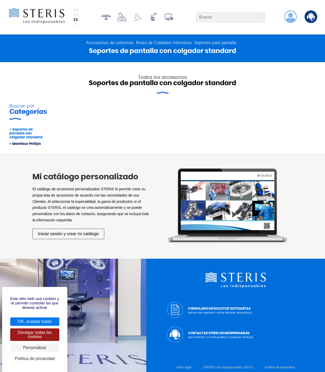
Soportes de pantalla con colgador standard (26, 133)
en (76, 10)
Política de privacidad (280, 367)
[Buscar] (230, 17)
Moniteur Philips (26, 144)
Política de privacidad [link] (35, 358)
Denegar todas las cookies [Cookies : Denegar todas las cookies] (35, 334)
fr (76, 15)
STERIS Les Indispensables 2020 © (228, 367)
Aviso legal (184, 367)
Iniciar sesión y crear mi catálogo (68, 234)
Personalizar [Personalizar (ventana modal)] (35, 347)
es (76, 20)
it (75, 24)
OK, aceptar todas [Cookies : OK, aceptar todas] (35, 321)
